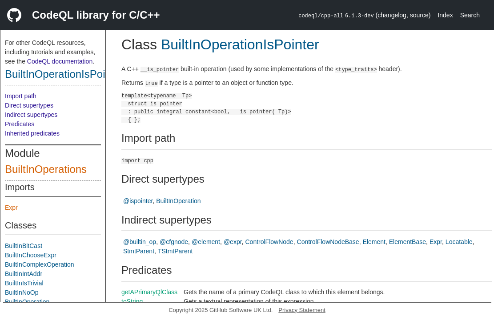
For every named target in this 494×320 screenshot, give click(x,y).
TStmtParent (175, 251)
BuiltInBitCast (23, 245)
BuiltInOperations (46, 169)
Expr (11, 207)
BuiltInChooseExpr (30, 255)
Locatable (459, 241)
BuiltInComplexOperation (39, 264)
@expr (233, 241)
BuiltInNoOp (21, 292)
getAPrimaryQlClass (149, 292)
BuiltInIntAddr (23, 273)
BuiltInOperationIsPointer (64, 74)
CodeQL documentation (59, 61)
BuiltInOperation (27, 301)
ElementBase (407, 241)
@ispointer (138, 200)
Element (374, 241)
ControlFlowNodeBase (328, 241)
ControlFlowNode (269, 241)
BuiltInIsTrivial (24, 283)
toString (132, 301)
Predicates (19, 124)
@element (206, 241)
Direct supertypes (29, 105)
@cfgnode (174, 241)
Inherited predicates (32, 133)
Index (445, 15)
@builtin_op (139, 241)
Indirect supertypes (31, 114)
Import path (20, 96)
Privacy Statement (301, 310)
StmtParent (138, 251)
